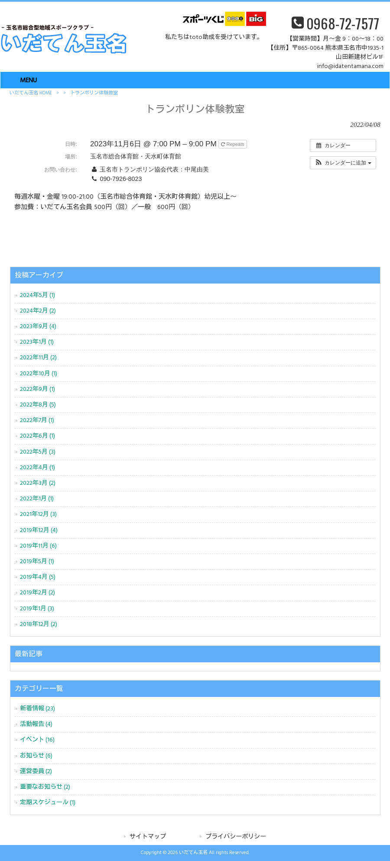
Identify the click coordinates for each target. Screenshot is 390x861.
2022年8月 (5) (38, 405)
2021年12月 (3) (38, 514)
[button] (343, 163)
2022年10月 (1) (38, 374)
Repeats (233, 144)
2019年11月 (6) (38, 546)
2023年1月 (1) (37, 342)
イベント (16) (37, 740)
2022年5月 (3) (37, 452)
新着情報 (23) (37, 709)
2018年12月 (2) (38, 624)
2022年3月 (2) (37, 483)
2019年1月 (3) (37, 609)
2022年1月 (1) (37, 499)
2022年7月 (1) (37, 421)
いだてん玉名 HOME (31, 93)
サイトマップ (148, 837)
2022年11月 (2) (38, 358)
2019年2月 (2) (37, 593)
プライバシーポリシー (235, 837)
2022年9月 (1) (37, 389)
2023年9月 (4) (38, 327)
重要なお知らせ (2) (45, 787)
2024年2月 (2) (38, 311)
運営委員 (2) (36, 772)
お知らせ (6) (36, 756)
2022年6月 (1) (37, 436)
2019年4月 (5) (37, 577)
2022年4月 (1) (37, 468)
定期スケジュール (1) (47, 803)
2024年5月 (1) (37, 295)
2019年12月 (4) (39, 530)
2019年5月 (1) (37, 562)
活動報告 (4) (36, 724)
